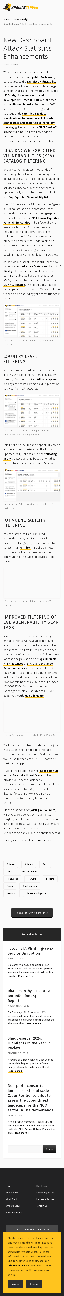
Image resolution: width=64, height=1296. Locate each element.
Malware (32, 879)
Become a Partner (45, 1199)
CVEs (7, 280)
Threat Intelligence (36, 893)
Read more (25, 976)
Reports (50, 879)
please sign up (48, 770)
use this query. (34, 695)
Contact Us (41, 1206)
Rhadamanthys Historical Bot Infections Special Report (30, 996)
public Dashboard (20, 104)
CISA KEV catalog (14, 284)
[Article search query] (25, 1149)
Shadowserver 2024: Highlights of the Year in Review (29, 1043)
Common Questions (46, 1193)
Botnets (28, 864)
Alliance (11, 864)
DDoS (10, 871)
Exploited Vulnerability (41, 81)
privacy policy (16, 1265)
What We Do (12, 1199)
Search (49, 1149)
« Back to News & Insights (32, 912)
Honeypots (12, 879)
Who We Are (12, 1193)
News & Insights (22, 19)
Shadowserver (30, 886)
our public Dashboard (40, 77)
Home (6, 19)
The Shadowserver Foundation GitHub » (31, 1231)
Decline (34, 1284)
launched (51, 100)
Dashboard (41, 1186)
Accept (15, 1284)
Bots (45, 864)
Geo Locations (29, 871)
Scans (10, 886)
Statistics (12, 893)
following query (46, 379)
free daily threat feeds (27, 775)
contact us (44, 840)
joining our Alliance (43, 810)
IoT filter (25, 547)
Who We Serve (13, 1206)
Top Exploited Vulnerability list (28, 197)
